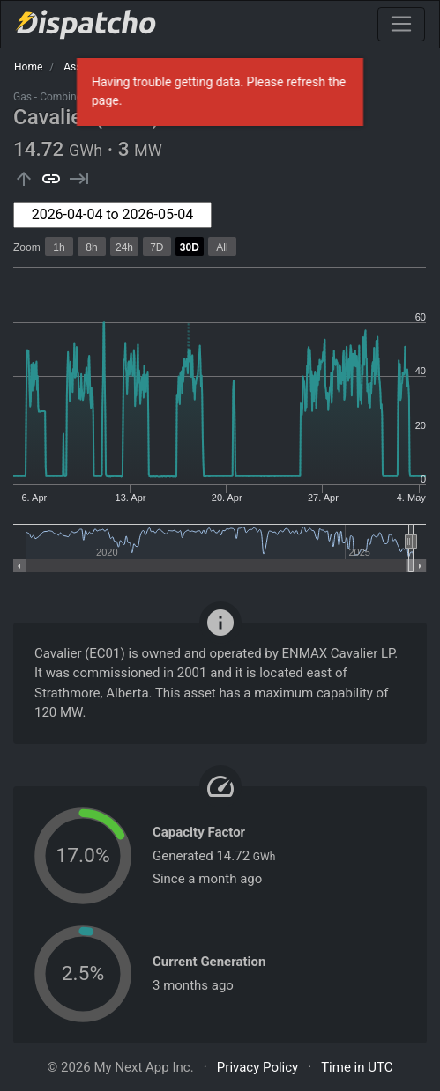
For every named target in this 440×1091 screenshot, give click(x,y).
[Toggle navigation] (401, 24)
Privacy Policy (257, 1067)
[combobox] (112, 215)
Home (28, 67)
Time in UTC (356, 1067)
